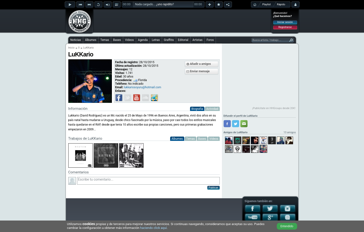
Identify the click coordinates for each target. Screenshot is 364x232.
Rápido (281, 4)
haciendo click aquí (153, 228)
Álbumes (90, 40)
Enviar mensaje (200, 71)
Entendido (286, 226)
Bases (117, 40)
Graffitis (169, 40)
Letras (156, 40)
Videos (129, 40)
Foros (210, 40)
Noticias (75, 40)
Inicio (71, 47)
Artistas (197, 40)
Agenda (143, 40)
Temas (104, 40)
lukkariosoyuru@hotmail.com (142, 87)
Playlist (266, 4)
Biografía (197, 108)
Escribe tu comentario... (148, 181)
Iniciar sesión (285, 22)
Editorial (183, 40)
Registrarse (285, 27)
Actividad (212, 108)
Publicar (213, 187)
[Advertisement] (182, 21)
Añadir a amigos (200, 64)
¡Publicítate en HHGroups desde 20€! (273, 108)
